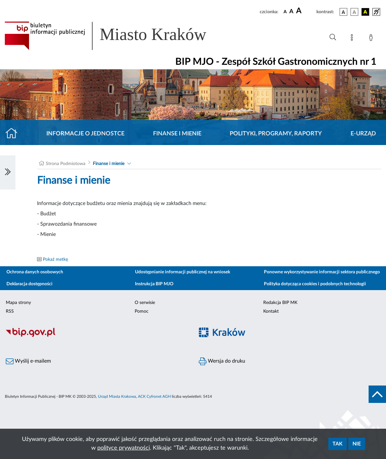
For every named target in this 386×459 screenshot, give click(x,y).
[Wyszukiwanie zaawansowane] (333, 37)
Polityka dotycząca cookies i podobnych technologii (315, 284)
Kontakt (271, 311)
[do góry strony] (377, 394)
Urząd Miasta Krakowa (117, 396)
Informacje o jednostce (85, 134)
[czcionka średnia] (291, 11)
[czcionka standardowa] (285, 11)
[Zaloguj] (372, 38)
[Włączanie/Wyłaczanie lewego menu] (7, 172)
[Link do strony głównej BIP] (115, 36)
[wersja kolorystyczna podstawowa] (343, 12)
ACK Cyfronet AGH (154, 396)
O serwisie (145, 302)
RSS (10, 311)
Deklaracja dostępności (29, 284)
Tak (338, 443)
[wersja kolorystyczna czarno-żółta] (365, 12)
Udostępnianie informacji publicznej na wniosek (182, 272)
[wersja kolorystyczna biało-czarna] (354, 12)
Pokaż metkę (55, 259)
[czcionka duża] (305, 11)
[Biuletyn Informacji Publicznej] (96, 336)
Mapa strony (18, 302)
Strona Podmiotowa (65, 163)
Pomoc (142, 311)
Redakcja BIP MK (280, 302)
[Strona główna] (14, 133)
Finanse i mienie (177, 134)
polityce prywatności (123, 448)
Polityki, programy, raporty (276, 134)
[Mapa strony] (353, 38)
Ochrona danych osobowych (34, 272)
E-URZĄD (363, 134)
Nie (356, 443)
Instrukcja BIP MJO (154, 284)
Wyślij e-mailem (28, 361)
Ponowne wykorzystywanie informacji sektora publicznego (322, 272)
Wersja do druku (222, 361)
